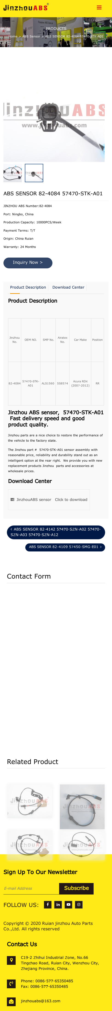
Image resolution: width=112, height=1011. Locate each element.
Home (13, 36)
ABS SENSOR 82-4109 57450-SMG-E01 (65, 547)
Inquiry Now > (28, 263)
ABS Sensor (31, 36)
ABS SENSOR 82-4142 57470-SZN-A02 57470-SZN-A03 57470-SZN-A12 (56, 532)
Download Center (68, 288)
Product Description (28, 288)
